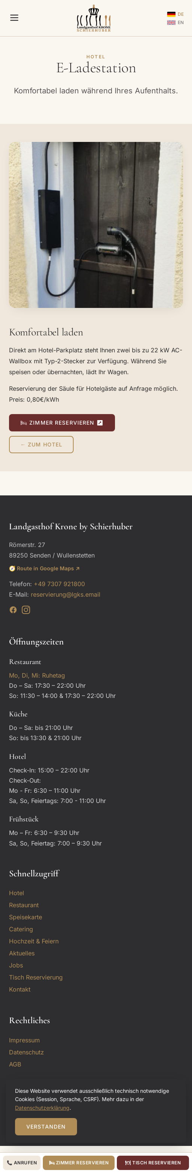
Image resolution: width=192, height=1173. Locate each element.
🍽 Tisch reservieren (153, 1162)
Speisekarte (25, 917)
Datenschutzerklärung (42, 1107)
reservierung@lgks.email (65, 594)
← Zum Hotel (41, 444)
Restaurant (24, 905)
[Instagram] (26, 611)
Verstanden (46, 1126)
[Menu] (14, 18)
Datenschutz (26, 1052)
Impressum (24, 1040)
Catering (21, 929)
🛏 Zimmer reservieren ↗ (62, 422)
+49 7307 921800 (59, 584)
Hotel (16, 893)
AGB (15, 1064)
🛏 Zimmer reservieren (79, 1162)
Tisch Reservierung (36, 977)
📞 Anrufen (22, 1162)
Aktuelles (22, 953)
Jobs (16, 965)
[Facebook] (13, 611)
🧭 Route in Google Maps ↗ (44, 568)
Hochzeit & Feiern (34, 941)
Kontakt (19, 989)
